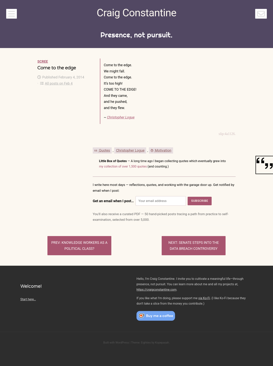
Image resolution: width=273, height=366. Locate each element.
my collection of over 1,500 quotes (123, 166)
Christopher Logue (121, 117)
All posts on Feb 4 (56, 83)
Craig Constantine (136, 13)
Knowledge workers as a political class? (84, 246)
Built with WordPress (116, 342)
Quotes (102, 150)
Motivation (161, 150)
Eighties (146, 342)
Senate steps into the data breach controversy (194, 246)
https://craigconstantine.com (156, 289)
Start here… (28, 299)
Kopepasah (162, 342)
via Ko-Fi (204, 298)
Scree (42, 61)
